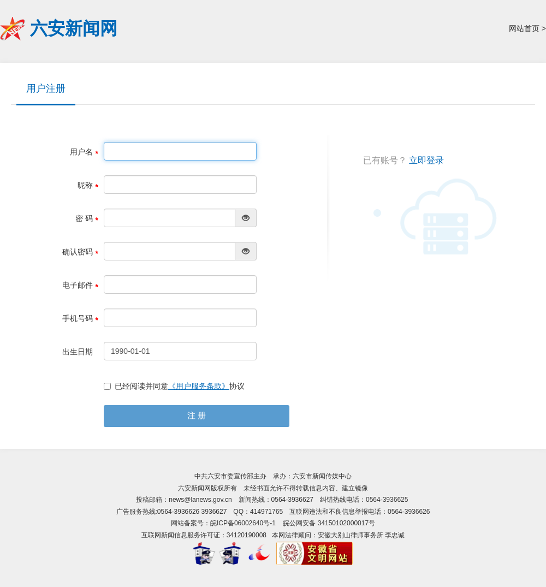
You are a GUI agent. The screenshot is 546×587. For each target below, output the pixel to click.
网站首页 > (527, 28)
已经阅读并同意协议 (174, 386)
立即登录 (426, 160)
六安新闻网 (73, 28)
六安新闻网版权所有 (207, 488)
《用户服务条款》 (198, 386)
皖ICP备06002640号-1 (243, 523)
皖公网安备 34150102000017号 (329, 523)
